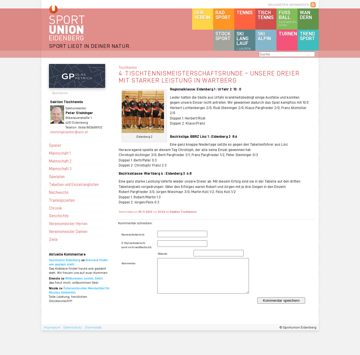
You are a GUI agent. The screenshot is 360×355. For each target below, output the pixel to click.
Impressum (52, 327)
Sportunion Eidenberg (64, 260)
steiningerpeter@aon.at (69, 131)
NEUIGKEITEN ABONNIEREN (288, 5)
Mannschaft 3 (60, 168)
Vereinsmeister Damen (68, 231)
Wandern (306, 14)
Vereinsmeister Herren (68, 223)
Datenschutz (72, 327)
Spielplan (57, 176)
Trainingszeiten (62, 200)
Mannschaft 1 (60, 153)
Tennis (245, 12)
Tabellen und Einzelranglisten (74, 184)
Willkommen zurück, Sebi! (83, 278)
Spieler (55, 145)
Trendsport (307, 35)
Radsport (223, 14)
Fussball (288, 18)
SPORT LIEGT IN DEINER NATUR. (89, 45)
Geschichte (59, 215)
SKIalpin (264, 35)
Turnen (288, 33)
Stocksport (223, 35)
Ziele (53, 239)
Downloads (93, 327)
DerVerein (202, 14)
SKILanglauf (244, 40)
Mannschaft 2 (60, 160)
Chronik (55, 207)
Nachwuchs (59, 192)
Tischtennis (266, 14)
